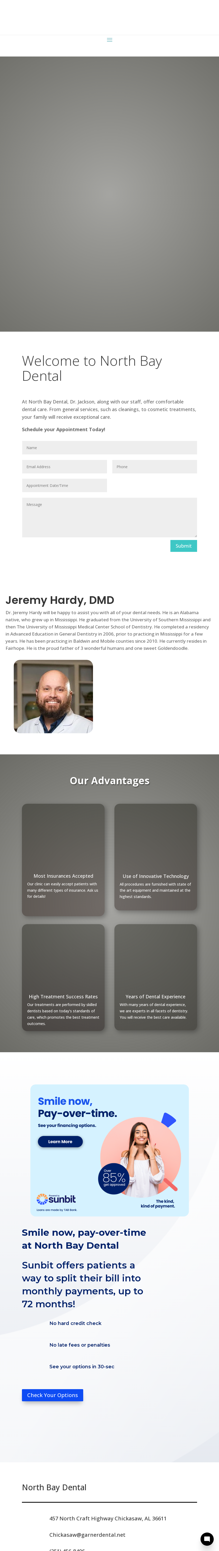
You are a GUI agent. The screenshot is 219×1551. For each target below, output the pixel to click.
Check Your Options (52, 1394)
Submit (184, 546)
